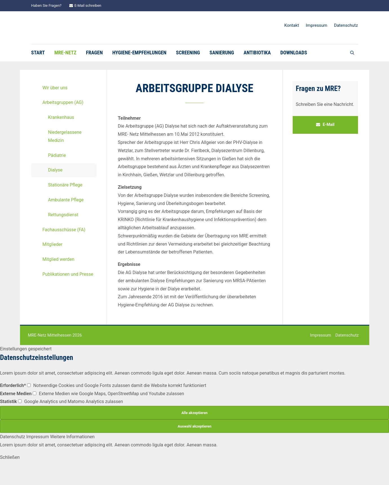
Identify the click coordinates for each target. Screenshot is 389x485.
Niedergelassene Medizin (65, 154)
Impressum (316, 25)
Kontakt (291, 25)
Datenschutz (346, 25)
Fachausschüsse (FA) (64, 247)
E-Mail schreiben (85, 5)
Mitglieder (53, 262)
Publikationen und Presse (68, 292)
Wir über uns (55, 105)
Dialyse (55, 188)
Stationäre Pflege (65, 203)
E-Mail (325, 142)
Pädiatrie (57, 173)
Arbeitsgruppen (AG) (63, 120)
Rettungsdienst (63, 232)
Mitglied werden (58, 277)
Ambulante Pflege (66, 217)
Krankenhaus (61, 135)
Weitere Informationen (72, 454)
